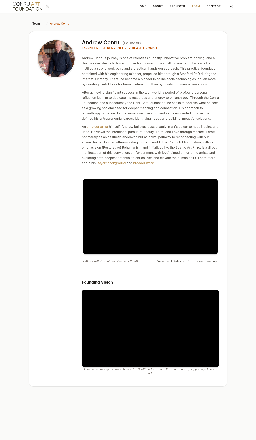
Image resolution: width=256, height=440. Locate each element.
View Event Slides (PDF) (173, 261)
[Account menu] (240, 6)
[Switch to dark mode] (47, 6)
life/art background (111, 163)
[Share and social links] (231, 6)
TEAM (196, 6)
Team (36, 23)
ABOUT (158, 6)
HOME (142, 6)
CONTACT (213, 6)
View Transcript (207, 261)
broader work (143, 163)
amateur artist (97, 127)
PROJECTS (177, 6)
